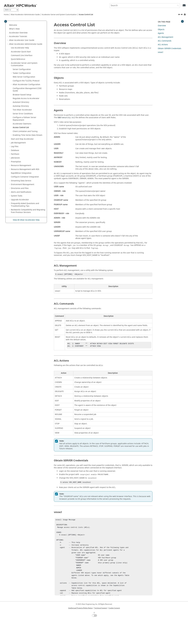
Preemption (16, 161)
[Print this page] (185, 14)
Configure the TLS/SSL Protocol (26, 80)
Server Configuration (22, 69)
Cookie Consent (114, 608)
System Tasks (16, 195)
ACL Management (165, 37)
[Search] (177, 5)
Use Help (20, 47)
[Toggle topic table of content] (182, 21)
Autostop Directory (21, 106)
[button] (8, 25)
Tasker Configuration (22, 73)
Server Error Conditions (23, 113)
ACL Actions (163, 44)
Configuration (26, 84)
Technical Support (100, 608)
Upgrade (20, 199)
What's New (14, 29)
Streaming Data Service (21, 180)
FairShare (15, 154)
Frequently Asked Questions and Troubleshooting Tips (25, 204)
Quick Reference (18, 59)
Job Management (18, 142)
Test (22, 109)
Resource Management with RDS (25, 169)
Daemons (22, 123)
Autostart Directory (21, 102)
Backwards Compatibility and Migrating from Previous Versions (28, 211)
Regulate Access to (26, 98)
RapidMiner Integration (21, 173)
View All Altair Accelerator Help (26, 220)
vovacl (160, 52)
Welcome (13, 25)
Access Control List (86, 14)
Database (15, 150)
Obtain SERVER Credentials (169, 48)
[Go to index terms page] (181, 6)
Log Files (14, 146)
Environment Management (22, 184)
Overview (18, 32)
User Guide (21, 40)
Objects (161, 29)
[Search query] (145, 5)
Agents (161, 33)
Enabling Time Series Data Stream (27, 135)
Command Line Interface (21, 55)
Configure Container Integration (25, 176)
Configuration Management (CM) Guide (27, 89)
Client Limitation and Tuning (25, 131)
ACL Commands (164, 41)
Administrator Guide (25, 14)
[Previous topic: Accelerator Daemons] (179, 14)
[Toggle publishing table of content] (5, 21)
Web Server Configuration (24, 77)
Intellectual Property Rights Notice (80, 608)
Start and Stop (22, 139)
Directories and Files (20, 188)
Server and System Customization (59, 14)
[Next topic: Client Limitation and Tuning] (182, 14)
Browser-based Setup (22, 94)
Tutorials (18, 36)
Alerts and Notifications (21, 192)
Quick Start (21, 51)
